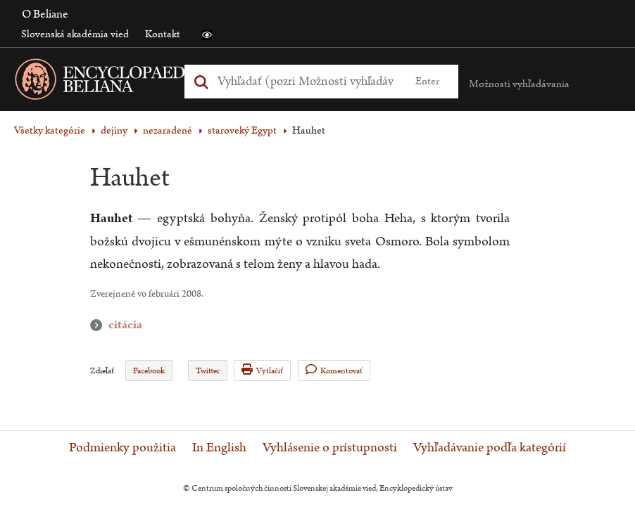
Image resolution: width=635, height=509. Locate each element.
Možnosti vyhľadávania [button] (519, 84)
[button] (207, 35)
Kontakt (162, 34)
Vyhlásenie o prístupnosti (330, 448)
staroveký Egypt (242, 130)
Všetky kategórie (49, 130)
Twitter (208, 371)
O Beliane (45, 14)
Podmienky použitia (122, 448)
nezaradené (167, 130)
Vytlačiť (262, 370)
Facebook (149, 371)
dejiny (114, 130)
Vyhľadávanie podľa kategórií (489, 448)
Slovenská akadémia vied (75, 34)
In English (219, 448)
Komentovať (334, 370)
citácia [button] (99, 325)
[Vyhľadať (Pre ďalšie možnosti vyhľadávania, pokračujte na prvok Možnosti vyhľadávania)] (306, 81)
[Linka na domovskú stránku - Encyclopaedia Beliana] (130, 82)
